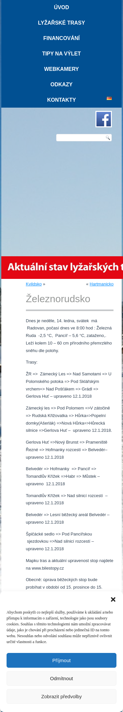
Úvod (61, 7)
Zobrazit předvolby (61, 696)
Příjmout (61, 660)
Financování (61, 38)
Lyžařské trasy (61, 23)
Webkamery (61, 69)
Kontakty (61, 100)
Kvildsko (34, 284)
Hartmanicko (101, 284)
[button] (113, 599)
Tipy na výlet (61, 53)
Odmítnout (61, 678)
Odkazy (62, 84)
